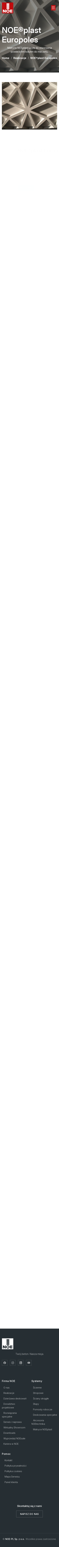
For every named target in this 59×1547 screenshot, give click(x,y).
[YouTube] (29, 1363)
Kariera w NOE (11, 1443)
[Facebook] (5, 1363)
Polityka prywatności (15, 1465)
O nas (6, 1387)
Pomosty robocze (42, 1409)
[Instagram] (13, 1363)
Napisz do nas (29, 1514)
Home (5, 58)
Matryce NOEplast (42, 1429)
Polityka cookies (13, 1471)
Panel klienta (11, 1482)
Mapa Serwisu (12, 1476)
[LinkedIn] (21, 1363)
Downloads (9, 1432)
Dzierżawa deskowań (15, 1398)
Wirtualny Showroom (14, 1427)
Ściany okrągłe (41, 1398)
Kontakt (8, 1460)
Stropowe (38, 1392)
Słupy (36, 1403)
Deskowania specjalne (45, 1414)
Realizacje (19, 58)
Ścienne (37, 1387)
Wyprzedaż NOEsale (14, 1438)
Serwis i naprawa (12, 1421)
